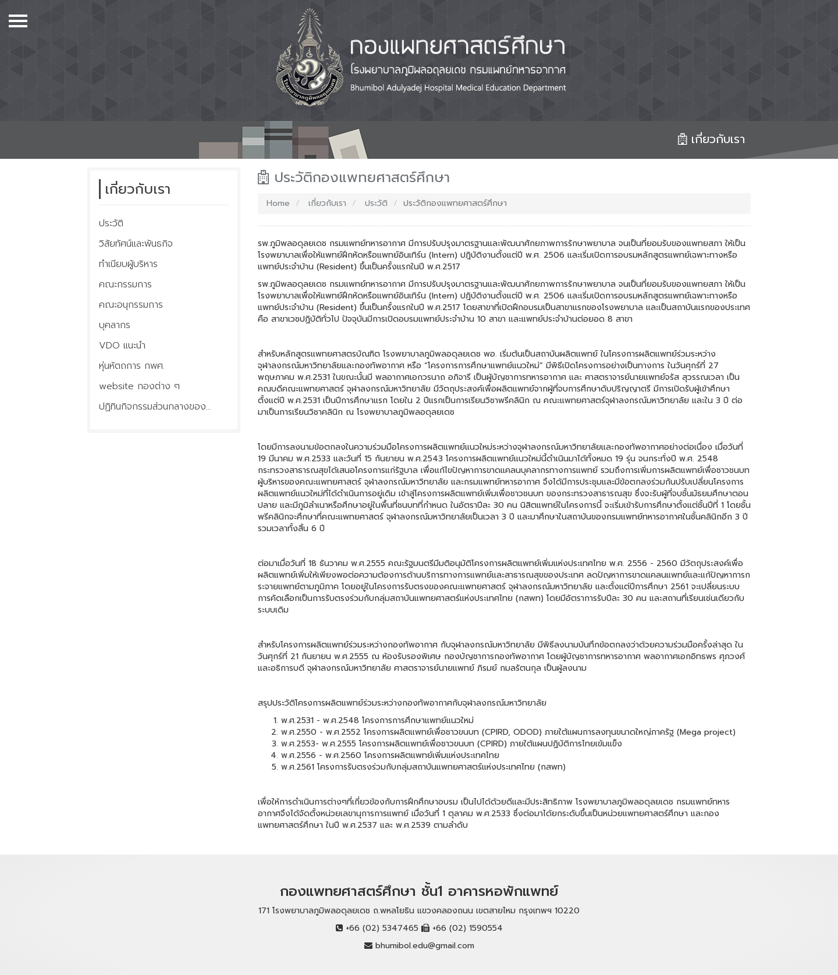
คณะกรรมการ (125, 284)
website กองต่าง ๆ (139, 386)
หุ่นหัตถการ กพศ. (132, 366)
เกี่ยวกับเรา (326, 203)
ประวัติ (111, 223)
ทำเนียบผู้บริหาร (128, 264)
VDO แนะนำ (122, 346)
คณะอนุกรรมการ (131, 305)
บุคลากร (114, 325)
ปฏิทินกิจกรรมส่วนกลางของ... (155, 407)
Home (278, 203)
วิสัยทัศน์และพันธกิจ (136, 244)
